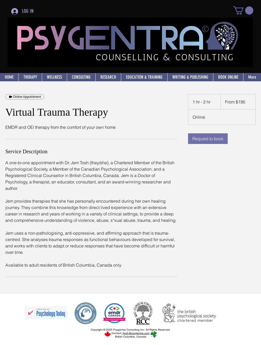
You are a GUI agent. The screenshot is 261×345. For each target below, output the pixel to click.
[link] (208, 138)
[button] (243, 10)
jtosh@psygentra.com (135, 333)
